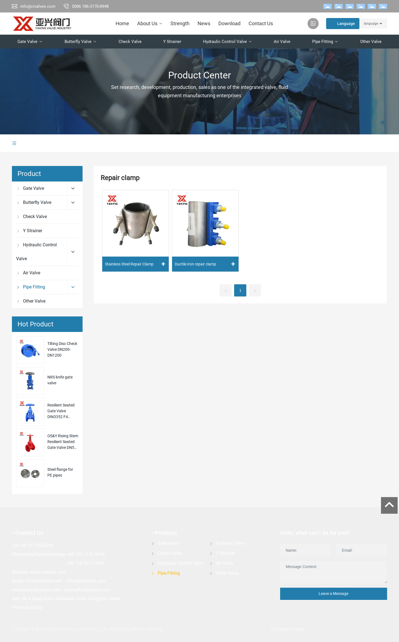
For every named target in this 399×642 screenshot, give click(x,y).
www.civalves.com (48, 572)
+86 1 (71, 563)
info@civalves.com (37, 6)
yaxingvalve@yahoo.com (36, 589)
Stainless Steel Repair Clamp (129, 264)
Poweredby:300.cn (127, 629)
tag (159, 629)
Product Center (199, 75)
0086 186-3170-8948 (90, 6)
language (371, 23)
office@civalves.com (86, 581)
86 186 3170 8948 (87, 554)
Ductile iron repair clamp (195, 264)
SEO (151, 629)
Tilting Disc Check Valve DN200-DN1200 (62, 349)
